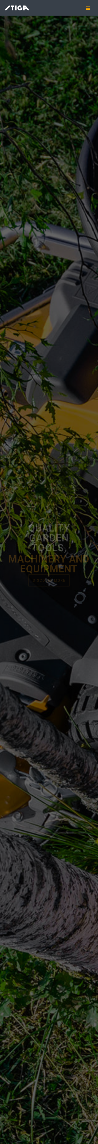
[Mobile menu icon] (90, 8)
